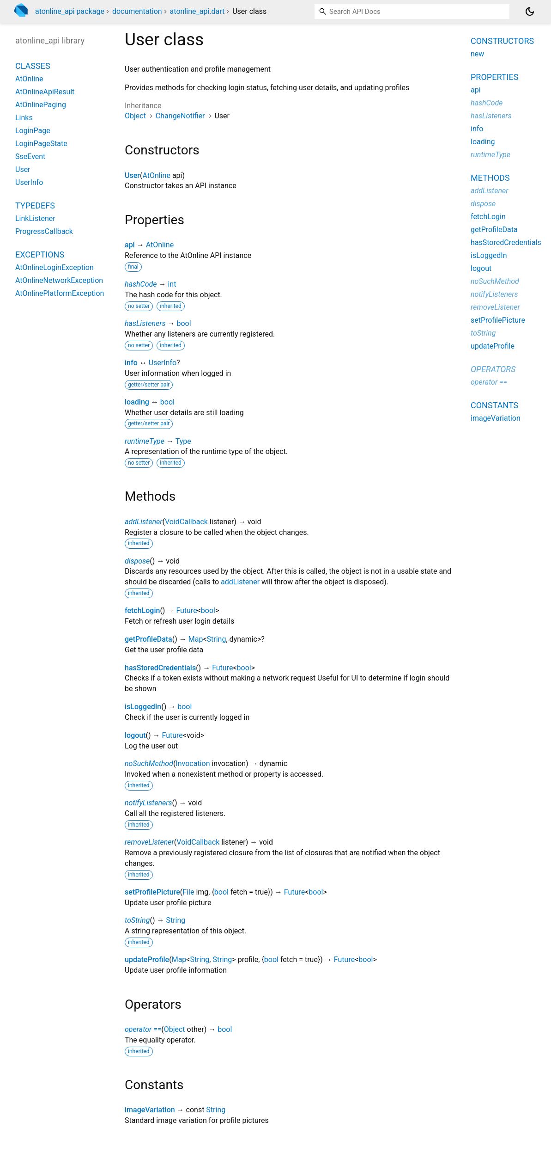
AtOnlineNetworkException (59, 280)
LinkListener (35, 218)
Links (24, 117)
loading (137, 402)
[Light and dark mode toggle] (529, 11)
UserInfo (162, 362)
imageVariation (150, 1109)
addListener (143, 521)
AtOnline (156, 175)
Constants (494, 405)
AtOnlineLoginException (54, 267)
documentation (137, 11)
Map (195, 639)
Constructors (502, 41)
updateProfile (147, 959)
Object (135, 115)
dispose (137, 561)
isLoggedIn (143, 706)
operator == (143, 1029)
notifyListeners (148, 802)
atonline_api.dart (197, 11)
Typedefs (35, 205)
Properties (494, 77)
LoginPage (32, 130)
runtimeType (144, 441)
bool (183, 323)
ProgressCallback (44, 231)
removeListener (149, 842)
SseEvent (30, 156)
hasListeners (145, 323)
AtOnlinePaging (40, 104)
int (172, 284)
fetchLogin (142, 610)
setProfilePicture (152, 892)
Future (186, 610)
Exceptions (39, 254)
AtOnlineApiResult (44, 91)
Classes (32, 66)
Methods (490, 178)
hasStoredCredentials (160, 667)
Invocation (193, 763)
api (130, 244)
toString (137, 920)
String (216, 639)
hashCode (141, 284)
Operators (493, 369)
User (132, 175)
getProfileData (148, 639)
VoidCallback (186, 521)
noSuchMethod (149, 763)
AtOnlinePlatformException (59, 293)
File (188, 892)
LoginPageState (41, 143)
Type (183, 441)
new (477, 53)
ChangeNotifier (180, 115)
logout (135, 735)
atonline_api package (69, 11)
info (131, 362)
